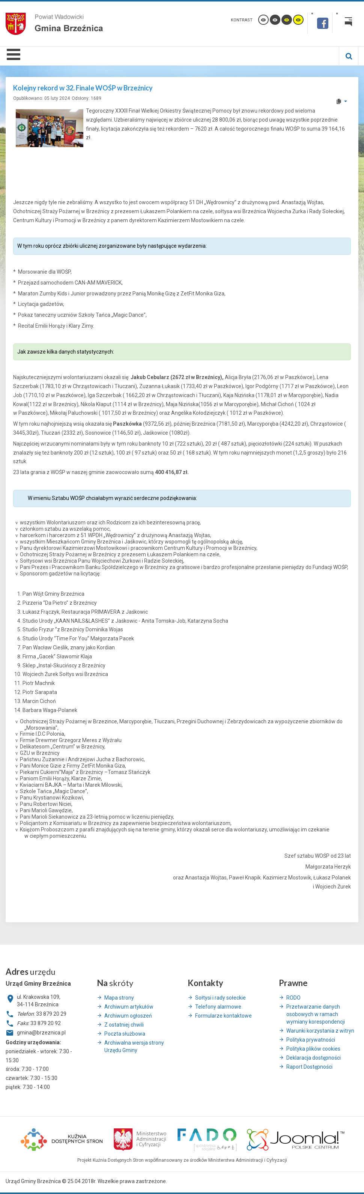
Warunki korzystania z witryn (320, 1031)
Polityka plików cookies (313, 1049)
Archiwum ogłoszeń (128, 1016)
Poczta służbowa (124, 1034)
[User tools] (341, 101)
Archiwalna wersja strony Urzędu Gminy (134, 1046)
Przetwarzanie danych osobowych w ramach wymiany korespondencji (315, 1014)
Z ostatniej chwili (124, 1025)
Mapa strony (119, 998)
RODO (293, 998)
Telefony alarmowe (218, 1007)
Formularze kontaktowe (223, 1016)
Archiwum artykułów (128, 1007)
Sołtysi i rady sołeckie (220, 998)
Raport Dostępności (309, 1067)
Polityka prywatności (310, 1040)
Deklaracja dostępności (313, 1058)
